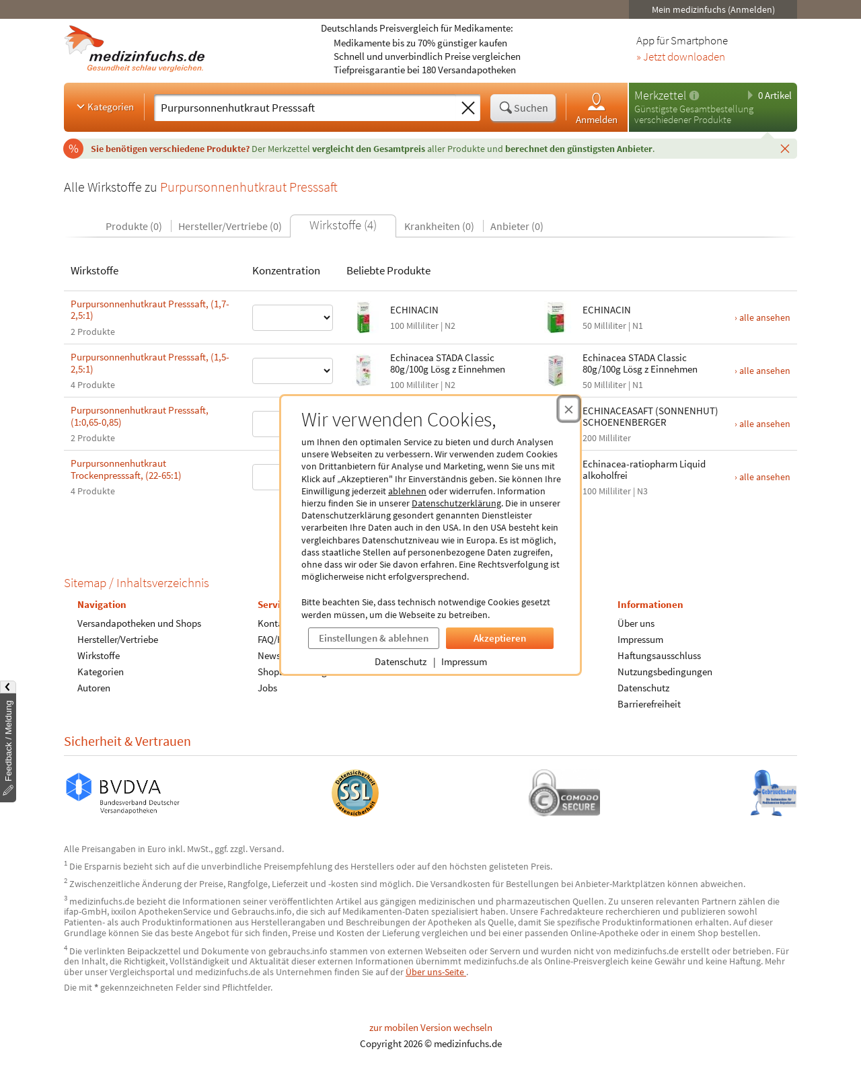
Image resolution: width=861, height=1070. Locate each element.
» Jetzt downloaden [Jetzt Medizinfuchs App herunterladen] (680, 57)
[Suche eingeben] (305, 107)
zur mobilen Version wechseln (430, 1027)
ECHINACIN (414, 309)
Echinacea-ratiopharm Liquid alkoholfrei (644, 469)
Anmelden (596, 108)
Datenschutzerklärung (456, 503)
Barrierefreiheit (649, 703)
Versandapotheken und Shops (139, 623)
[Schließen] (785, 148)
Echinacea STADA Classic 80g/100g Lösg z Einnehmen (447, 363)
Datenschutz (400, 661)
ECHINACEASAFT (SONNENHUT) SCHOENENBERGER (650, 416)
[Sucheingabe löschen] (468, 108)
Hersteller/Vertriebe (117, 639)
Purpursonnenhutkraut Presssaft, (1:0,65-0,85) (140, 416)
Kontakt (274, 623)
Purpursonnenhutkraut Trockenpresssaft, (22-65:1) (126, 469)
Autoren (93, 687)
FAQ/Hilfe (277, 639)
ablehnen (407, 491)
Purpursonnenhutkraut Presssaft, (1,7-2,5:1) (150, 309)
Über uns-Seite (436, 972)
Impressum (464, 661)
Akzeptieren (500, 638)
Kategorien (104, 106)
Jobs (267, 687)
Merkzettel (660, 95)
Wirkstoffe (98, 655)
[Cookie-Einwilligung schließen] (569, 409)
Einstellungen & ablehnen (373, 638)
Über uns (635, 623)
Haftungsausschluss (659, 655)
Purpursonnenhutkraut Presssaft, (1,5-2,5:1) (150, 363)
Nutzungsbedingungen (664, 671)
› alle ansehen (762, 317)
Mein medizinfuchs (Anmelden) (713, 9)
